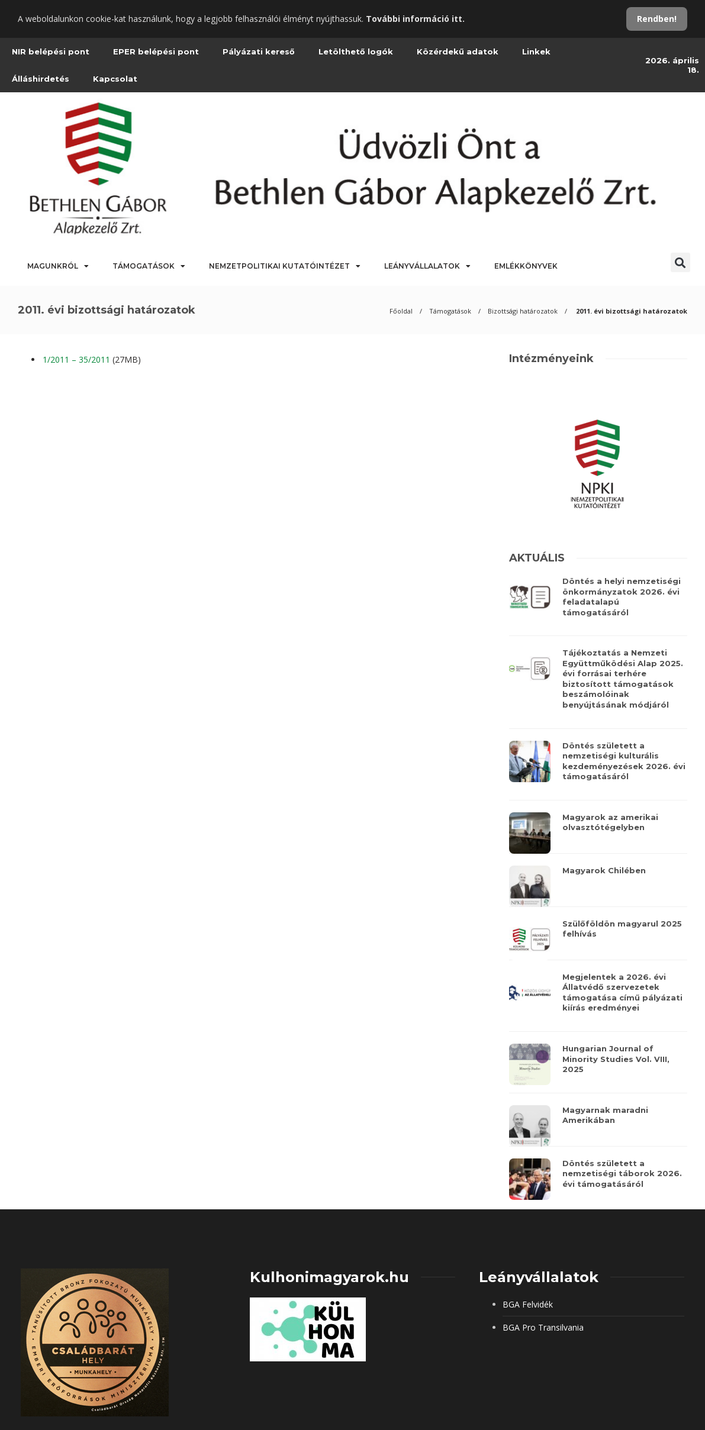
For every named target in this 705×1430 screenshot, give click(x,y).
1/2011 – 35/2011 (76, 359)
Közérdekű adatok (457, 51)
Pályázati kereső (259, 51)
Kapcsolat (115, 78)
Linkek (536, 51)
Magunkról (58, 266)
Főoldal (401, 310)
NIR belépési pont (50, 51)
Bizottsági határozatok (523, 310)
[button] (680, 262)
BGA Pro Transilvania (543, 1327)
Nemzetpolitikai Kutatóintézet (284, 266)
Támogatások (148, 266)
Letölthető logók (355, 51)
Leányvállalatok (427, 266)
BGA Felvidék (528, 1304)
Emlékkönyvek (526, 266)
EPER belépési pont (156, 51)
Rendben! (657, 18)
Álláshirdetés (40, 78)
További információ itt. (415, 18)
